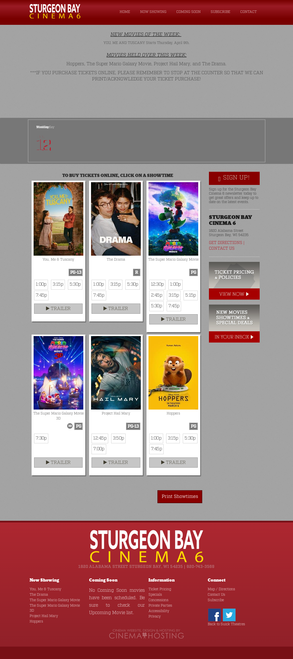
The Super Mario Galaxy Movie (55, 600)
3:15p (58, 284)
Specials (155, 594)
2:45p (156, 295)
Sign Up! (234, 178)
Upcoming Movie (107, 613)
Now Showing (153, 12)
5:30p (75, 284)
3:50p (118, 438)
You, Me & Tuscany (45, 589)
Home (125, 12)
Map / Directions (221, 589)
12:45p (99, 438)
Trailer (58, 309)
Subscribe (220, 12)
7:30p (41, 438)
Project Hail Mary (44, 616)
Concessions (158, 600)
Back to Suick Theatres (226, 624)
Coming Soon (188, 12)
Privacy (154, 616)
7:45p (41, 295)
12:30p (157, 284)
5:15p (190, 295)
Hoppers (36, 621)
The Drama (39, 594)
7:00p (98, 449)
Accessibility (158, 611)
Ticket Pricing (159, 589)
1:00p (41, 284)
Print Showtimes (180, 497)
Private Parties (160, 605)
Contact (248, 12)
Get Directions (225, 242)
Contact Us (222, 248)
